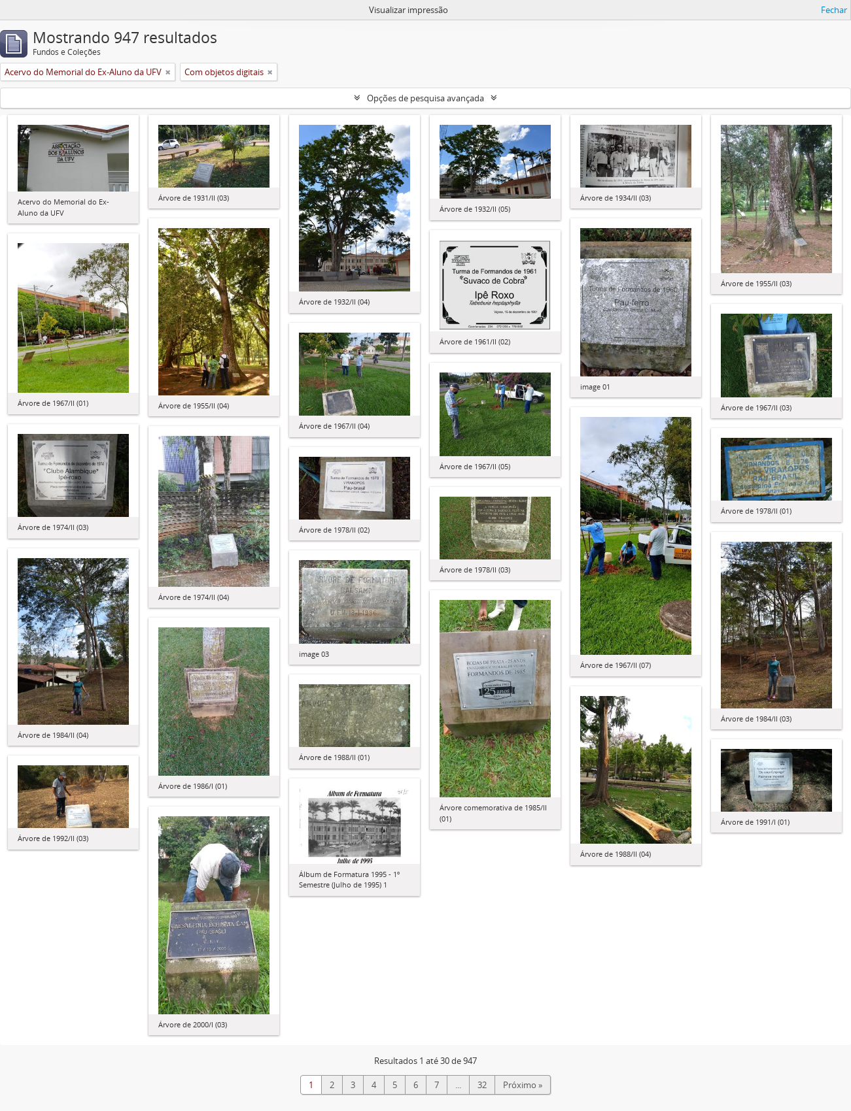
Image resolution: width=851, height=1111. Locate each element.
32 (482, 1085)
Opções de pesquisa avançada (425, 98)
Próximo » (522, 1085)
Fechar (834, 10)
